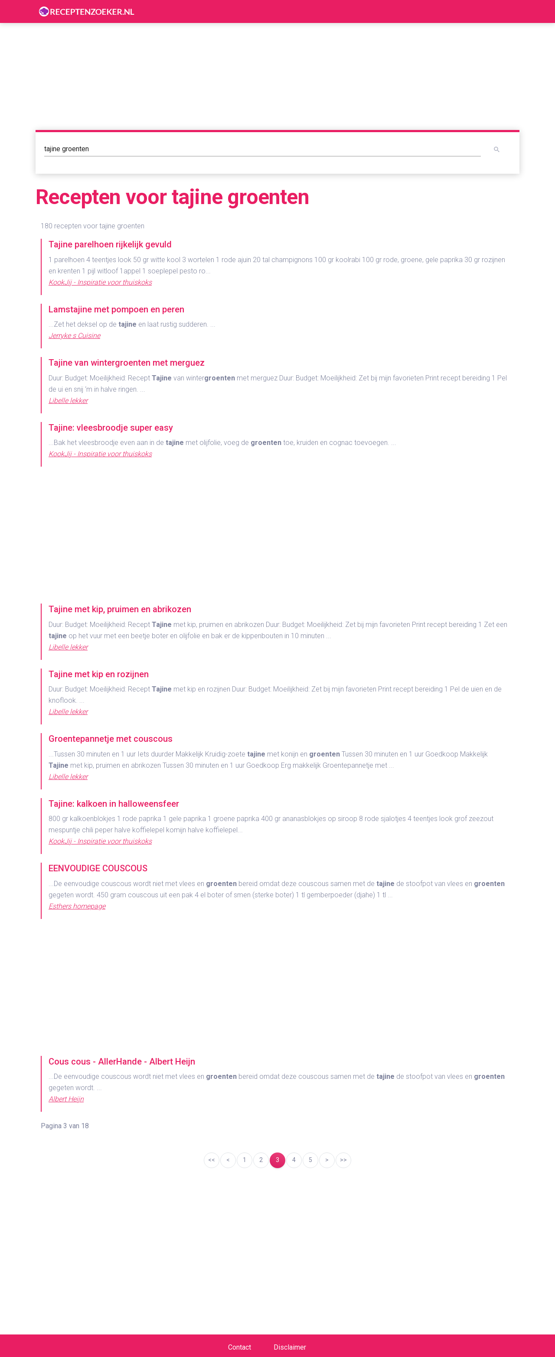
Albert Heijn (66, 1099)
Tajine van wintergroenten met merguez (127, 362)
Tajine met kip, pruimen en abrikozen (120, 609)
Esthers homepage (77, 906)
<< (211, 1159)
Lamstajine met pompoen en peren (116, 309)
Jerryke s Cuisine (74, 335)
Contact (239, 1347)
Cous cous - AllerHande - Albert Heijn (122, 1061)
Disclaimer (290, 1347)
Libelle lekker (68, 400)
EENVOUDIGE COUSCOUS (98, 868)
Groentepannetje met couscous (111, 739)
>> (343, 1159)
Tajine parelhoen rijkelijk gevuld (110, 244)
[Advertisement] (277, 536)
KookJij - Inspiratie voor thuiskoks (100, 282)
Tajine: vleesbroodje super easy (111, 427)
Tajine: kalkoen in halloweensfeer (114, 804)
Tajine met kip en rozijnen (99, 674)
